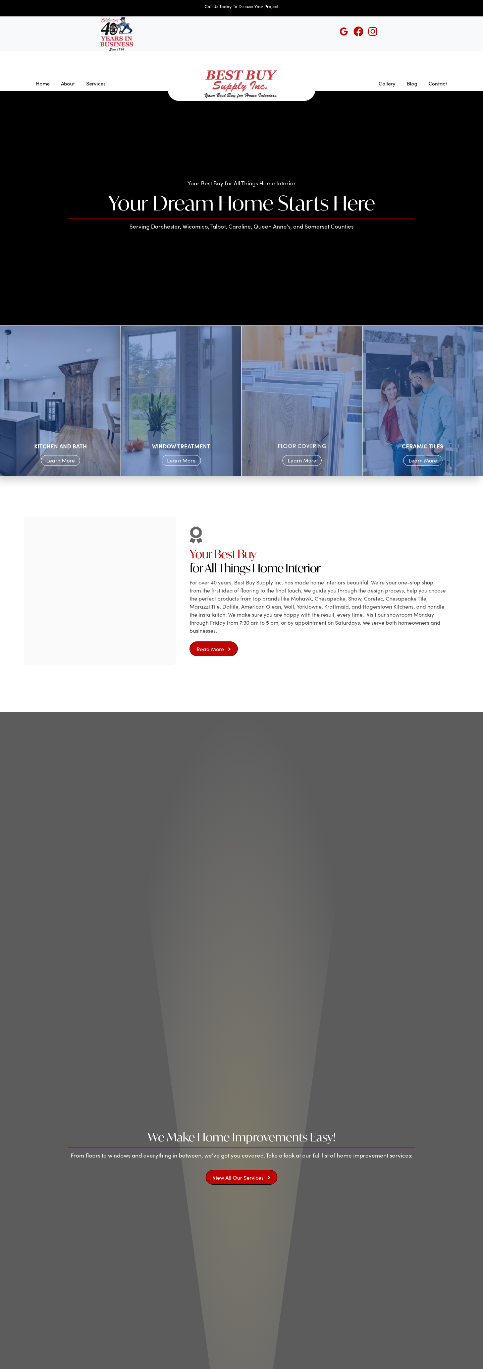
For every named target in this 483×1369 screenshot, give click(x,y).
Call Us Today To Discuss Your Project (241, 6)
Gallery (387, 83)
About (68, 83)
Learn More (60, 460)
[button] (214, 648)
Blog (412, 83)
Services (96, 83)
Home (43, 83)
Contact (438, 83)
